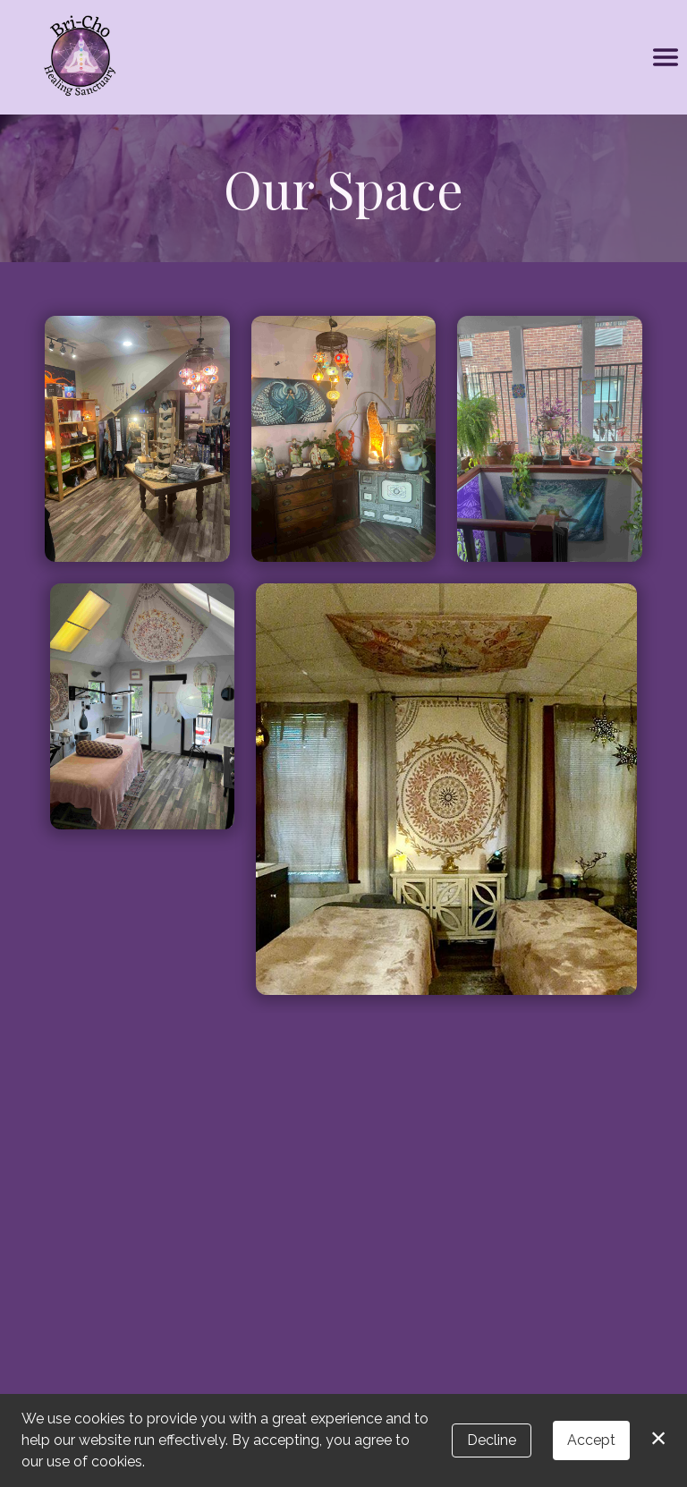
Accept (591, 1440)
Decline (491, 1440)
